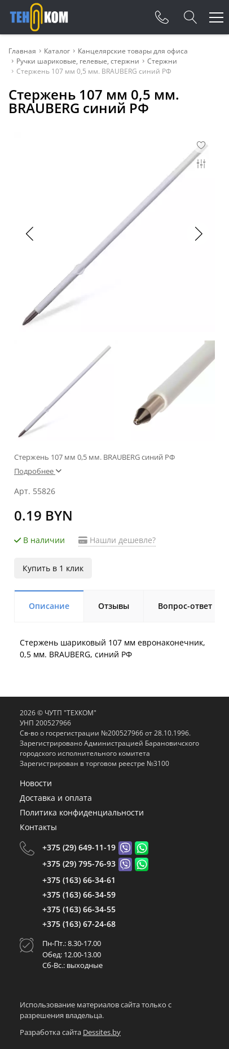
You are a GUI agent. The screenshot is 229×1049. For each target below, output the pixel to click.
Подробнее (37, 471)
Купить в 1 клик (53, 568)
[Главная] (39, 17)
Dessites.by (102, 1032)
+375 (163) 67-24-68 (79, 923)
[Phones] (162, 17)
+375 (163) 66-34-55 (79, 909)
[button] (198, 233)
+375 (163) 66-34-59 (79, 894)
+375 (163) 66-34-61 (79, 880)
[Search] (190, 17)
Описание (49, 605)
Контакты (38, 827)
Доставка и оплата (56, 797)
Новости (36, 783)
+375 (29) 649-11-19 (79, 847)
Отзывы (113, 605)
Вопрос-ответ (185, 605)
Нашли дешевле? (117, 540)
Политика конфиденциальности (82, 812)
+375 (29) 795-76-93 (79, 863)
